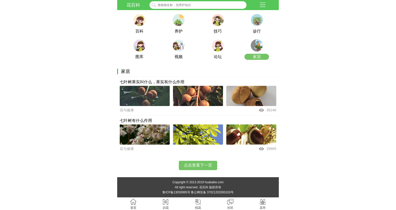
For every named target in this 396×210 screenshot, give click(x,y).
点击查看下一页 (198, 165)
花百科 (133, 5)
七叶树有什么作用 (136, 120)
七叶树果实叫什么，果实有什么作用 (152, 82)
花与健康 (127, 110)
